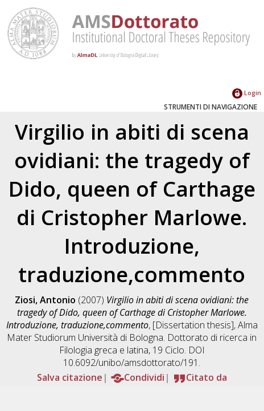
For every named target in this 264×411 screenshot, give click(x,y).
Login (246, 92)
